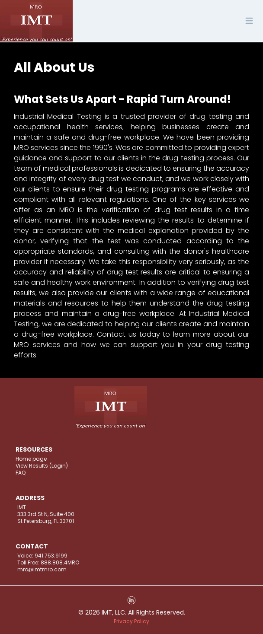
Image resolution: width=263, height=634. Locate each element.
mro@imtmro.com (42, 569)
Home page (31, 458)
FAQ (21, 472)
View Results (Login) (42, 465)
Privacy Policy (131, 621)
